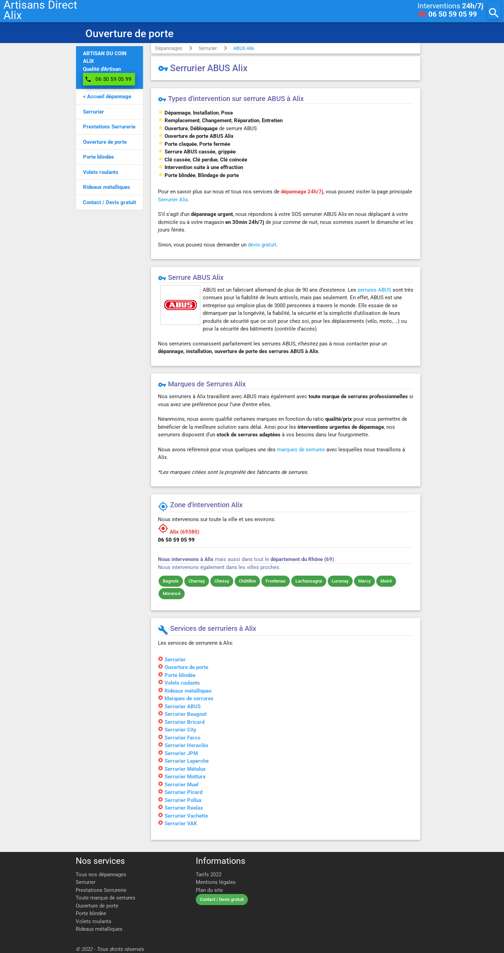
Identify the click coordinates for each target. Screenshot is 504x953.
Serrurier (208, 48)
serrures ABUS (374, 290)
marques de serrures (301, 449)
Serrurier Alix (173, 200)
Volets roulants (93, 921)
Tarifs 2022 (208, 874)
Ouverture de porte (97, 906)
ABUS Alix (243, 48)
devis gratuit (262, 245)
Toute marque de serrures (105, 898)
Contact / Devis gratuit (222, 899)
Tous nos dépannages (101, 874)
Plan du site (209, 890)
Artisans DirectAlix (40, 10)
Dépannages (168, 48)
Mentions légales (216, 882)
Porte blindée (91, 913)
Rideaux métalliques (99, 929)
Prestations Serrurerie (101, 890)
